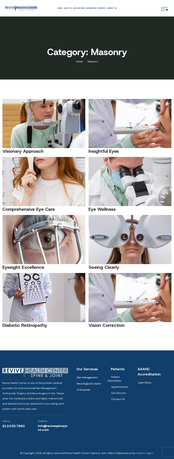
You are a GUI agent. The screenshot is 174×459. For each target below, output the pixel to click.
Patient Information (114, 378)
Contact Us (112, 8)
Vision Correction (107, 325)
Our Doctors (78, 8)
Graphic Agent (144, 453)
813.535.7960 (13, 426)
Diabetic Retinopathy (24, 325)
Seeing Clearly (104, 267)
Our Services (91, 8)
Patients (101, 8)
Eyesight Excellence (23, 267)
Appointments (119, 387)
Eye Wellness (102, 209)
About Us (67, 8)
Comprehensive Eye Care (28, 209)
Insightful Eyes (104, 151)
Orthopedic (83, 389)
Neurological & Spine (89, 383)
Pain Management (87, 377)
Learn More (144, 382)
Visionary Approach (23, 151)
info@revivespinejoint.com (52, 428)
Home (59, 8)
